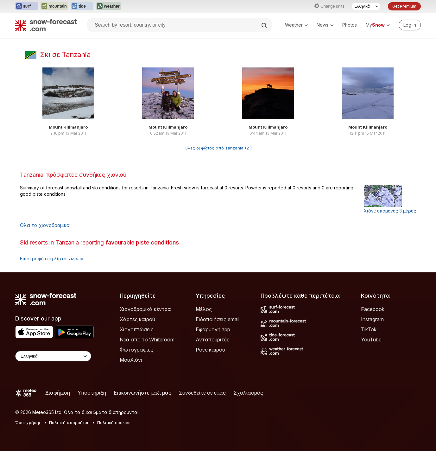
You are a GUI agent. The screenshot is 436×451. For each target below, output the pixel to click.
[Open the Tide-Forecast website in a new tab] (82, 6)
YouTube (371, 339)
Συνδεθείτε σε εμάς (202, 393)
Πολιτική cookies (113, 422)
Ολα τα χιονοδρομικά (45, 225)
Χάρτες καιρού (137, 319)
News (325, 25)
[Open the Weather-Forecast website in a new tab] (108, 6)
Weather (296, 25)
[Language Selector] (366, 6)
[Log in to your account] (410, 25)
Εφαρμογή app (213, 329)
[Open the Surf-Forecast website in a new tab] (26, 6)
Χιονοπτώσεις (137, 329)
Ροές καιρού (210, 349)
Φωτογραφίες (136, 349)
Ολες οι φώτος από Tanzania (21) (218, 147)
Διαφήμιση (57, 393)
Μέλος (204, 309)
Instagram (372, 319)
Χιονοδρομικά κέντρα (145, 309)
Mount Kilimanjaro (68, 127)
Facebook (372, 309)
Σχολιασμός (248, 393)
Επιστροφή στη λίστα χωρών (51, 258)
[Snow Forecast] (46, 25)
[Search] (264, 25)
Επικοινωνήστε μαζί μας (142, 393)
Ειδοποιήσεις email (217, 319)
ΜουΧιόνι (131, 360)
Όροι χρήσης (28, 422)
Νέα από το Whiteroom (147, 339)
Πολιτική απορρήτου (69, 422)
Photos (349, 25)
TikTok (368, 329)
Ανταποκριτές (213, 339)
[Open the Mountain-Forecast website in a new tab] (54, 6)
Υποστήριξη (92, 393)
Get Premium (404, 6)
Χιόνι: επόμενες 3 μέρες (390, 210)
